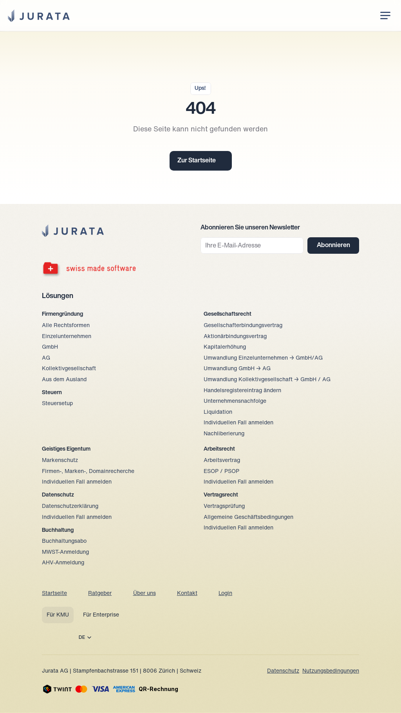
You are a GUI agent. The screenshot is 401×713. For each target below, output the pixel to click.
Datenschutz (283, 671)
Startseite (54, 594)
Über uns (144, 594)
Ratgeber (100, 594)
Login (225, 594)
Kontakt (187, 594)
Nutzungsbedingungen (330, 671)
